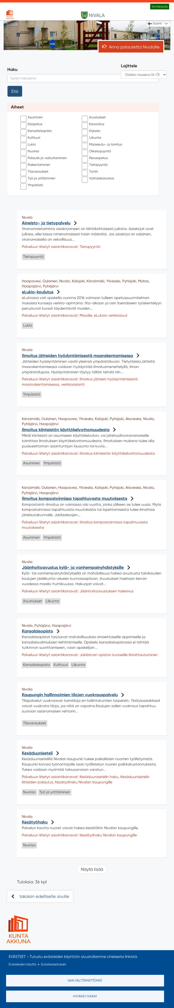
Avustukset (94, 117)
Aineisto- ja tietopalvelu (46, 223)
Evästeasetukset (53, 964)
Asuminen (31, 117)
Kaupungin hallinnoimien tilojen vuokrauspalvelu (70, 694)
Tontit (90, 171)
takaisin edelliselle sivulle (43, 896)
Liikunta (91, 138)
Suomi (155, 24)
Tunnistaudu (159, 6)
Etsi (14, 91)
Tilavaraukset (34, 171)
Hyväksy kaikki (85, 996)
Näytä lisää (92, 869)
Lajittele (129, 66)
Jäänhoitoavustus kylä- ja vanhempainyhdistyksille (73, 567)
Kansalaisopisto (36, 131)
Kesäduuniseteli (37, 753)
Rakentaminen (35, 165)
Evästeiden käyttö (22, 964)
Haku (12, 69)
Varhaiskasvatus (98, 178)
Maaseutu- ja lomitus (102, 144)
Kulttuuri (30, 138)
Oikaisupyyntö (96, 151)
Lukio (28, 144)
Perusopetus (95, 158)
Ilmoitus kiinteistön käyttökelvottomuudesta (65, 429)
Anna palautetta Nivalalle (134, 46)
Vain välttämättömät (84, 980)
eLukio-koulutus (37, 292)
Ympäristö (31, 185)
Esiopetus (31, 124)
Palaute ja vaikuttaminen (43, 158)
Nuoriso (29, 151)
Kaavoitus (93, 124)
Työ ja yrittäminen (37, 178)
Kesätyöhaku (35, 822)
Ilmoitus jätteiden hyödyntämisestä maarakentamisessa (77, 355)
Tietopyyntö (95, 165)
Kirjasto (91, 131)
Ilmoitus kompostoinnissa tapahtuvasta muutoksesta (74, 498)
